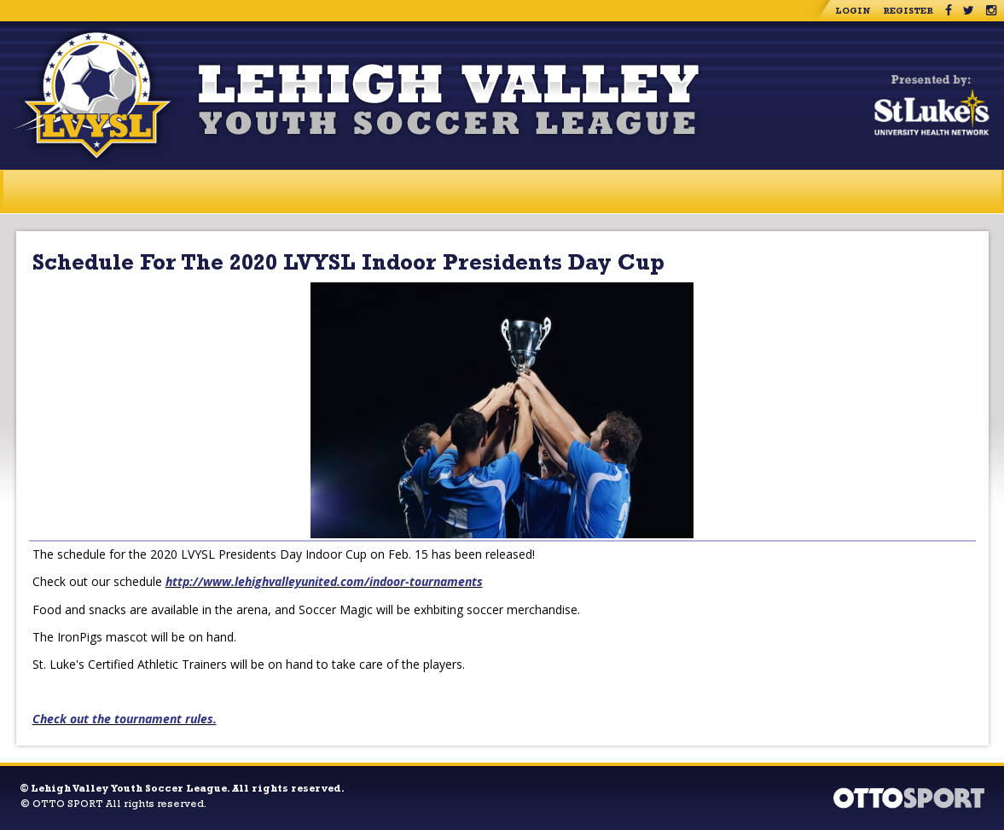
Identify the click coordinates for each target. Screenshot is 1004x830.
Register (908, 12)
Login (853, 12)
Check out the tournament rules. (124, 719)
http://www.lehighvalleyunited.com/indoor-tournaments (324, 581)
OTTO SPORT (67, 805)
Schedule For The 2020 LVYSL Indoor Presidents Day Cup (348, 265)
